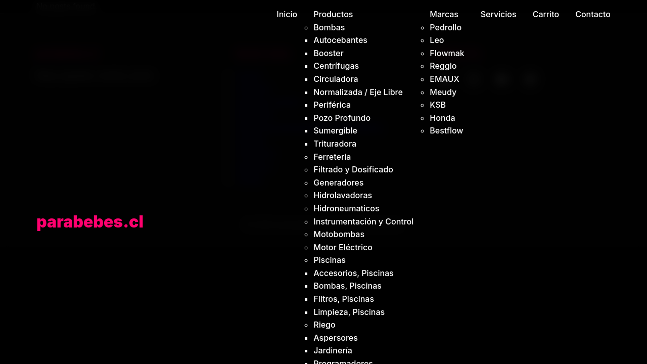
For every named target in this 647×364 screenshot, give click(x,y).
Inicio (286, 14)
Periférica (332, 105)
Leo (437, 40)
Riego (324, 325)
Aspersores (335, 338)
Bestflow (446, 130)
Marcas (444, 14)
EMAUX (444, 79)
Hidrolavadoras (342, 195)
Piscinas (329, 260)
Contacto (593, 14)
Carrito (546, 14)
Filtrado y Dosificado (353, 169)
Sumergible (335, 130)
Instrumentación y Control (363, 221)
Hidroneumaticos (346, 208)
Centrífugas (336, 66)
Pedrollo (445, 27)
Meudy (443, 92)
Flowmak (447, 53)
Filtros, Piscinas (343, 299)
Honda (442, 118)
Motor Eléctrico (343, 247)
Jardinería (332, 350)
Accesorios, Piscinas (353, 273)
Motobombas (338, 234)
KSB (438, 105)
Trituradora (334, 144)
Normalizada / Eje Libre (358, 92)
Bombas (329, 27)
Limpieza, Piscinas (349, 312)
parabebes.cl (90, 222)
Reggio (443, 66)
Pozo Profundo (342, 118)
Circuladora (335, 79)
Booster (328, 53)
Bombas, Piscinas (347, 286)
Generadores (338, 182)
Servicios (499, 14)
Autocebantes (340, 40)
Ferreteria (332, 157)
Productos (333, 14)
